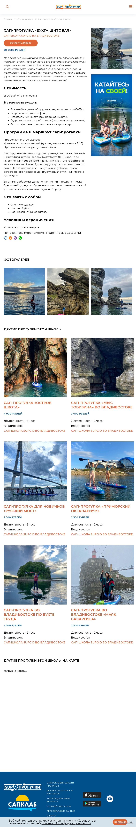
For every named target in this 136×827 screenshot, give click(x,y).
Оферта (51, 815)
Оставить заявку (20, 43)
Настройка (125, 822)
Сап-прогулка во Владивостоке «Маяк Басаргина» (93, 614)
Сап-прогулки (25, 19)
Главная (8, 19)
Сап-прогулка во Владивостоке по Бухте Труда (29, 614)
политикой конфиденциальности (66, 823)
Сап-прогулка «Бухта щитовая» (55, 19)
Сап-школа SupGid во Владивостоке (31, 35)
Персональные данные (61, 811)
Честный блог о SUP (59, 806)
